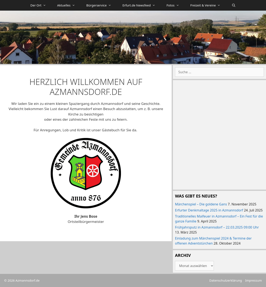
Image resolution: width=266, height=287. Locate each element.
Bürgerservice (101, 5)
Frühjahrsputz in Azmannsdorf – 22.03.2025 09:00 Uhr (217, 227)
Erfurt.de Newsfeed (141, 5)
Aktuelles (69, 5)
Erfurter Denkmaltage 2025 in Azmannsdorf (209, 210)
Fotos (175, 5)
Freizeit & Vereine (208, 5)
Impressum (253, 280)
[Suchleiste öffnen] (233, 5)
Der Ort (41, 5)
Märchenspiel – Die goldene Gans (201, 204)
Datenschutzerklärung (225, 280)
